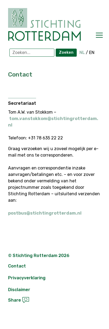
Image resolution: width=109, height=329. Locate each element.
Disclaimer (19, 289)
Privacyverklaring (26, 277)
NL (82, 52)
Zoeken (66, 52)
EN (91, 52)
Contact (17, 266)
